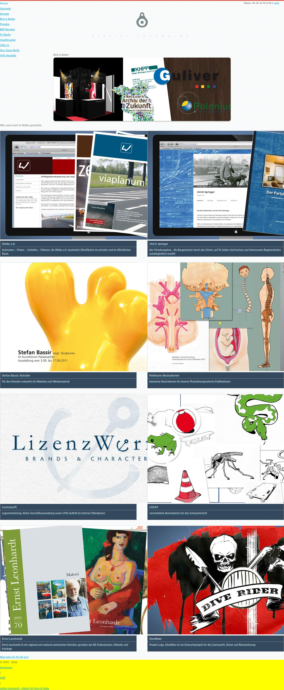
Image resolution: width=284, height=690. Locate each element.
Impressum (6, 667)
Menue (4, 3)
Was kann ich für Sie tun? (14, 656)
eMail (276, 3)
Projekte (5, 24)
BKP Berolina (7, 29)
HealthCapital (8, 39)
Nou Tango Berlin (10, 50)
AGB (2, 677)
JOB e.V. (5, 45)
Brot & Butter (7, 18)
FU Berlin (5, 34)
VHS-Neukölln (8, 55)
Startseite (5, 8)
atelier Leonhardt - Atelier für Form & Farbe (24, 688)
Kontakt (4, 13)
